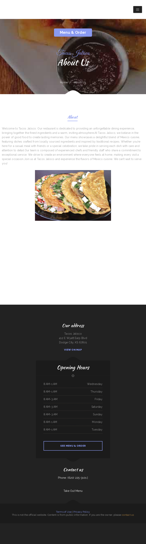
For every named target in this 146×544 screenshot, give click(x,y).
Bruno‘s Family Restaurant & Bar (111, 525)
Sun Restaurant (144, 525)
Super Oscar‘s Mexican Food (34, 525)
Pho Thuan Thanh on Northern (92, 525)
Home (64, 82)
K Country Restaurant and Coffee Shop (74, 525)
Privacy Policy (81, 511)
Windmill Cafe (48, 525)
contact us (128, 514)
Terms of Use (63, 511)
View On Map (73, 349)
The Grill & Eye (130, 525)
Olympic (8, 525)
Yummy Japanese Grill (52, 525)
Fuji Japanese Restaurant (139, 525)
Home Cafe (29, 525)
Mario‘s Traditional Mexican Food (42, 525)
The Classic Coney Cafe (24, 525)
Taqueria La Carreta (82, 525)
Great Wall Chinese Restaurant (103, 525)
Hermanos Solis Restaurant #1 (17, 525)
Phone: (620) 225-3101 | (73, 477)
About (72, 117)
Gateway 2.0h (126, 525)
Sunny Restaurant (117, 525)
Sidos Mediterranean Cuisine (3, 525)
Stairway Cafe (134, 525)
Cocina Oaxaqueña (11, 525)
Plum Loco (98, 525)
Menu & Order (73, 32)
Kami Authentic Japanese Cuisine (66, 525)
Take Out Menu (73, 490)
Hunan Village (86, 525)
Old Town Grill (122, 525)
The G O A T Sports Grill (59, 525)
